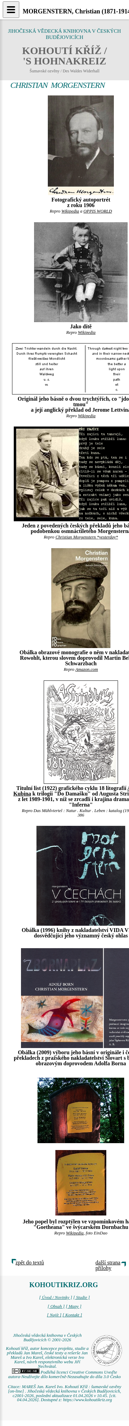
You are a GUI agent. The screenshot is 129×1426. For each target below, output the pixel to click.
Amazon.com (86, 669)
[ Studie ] (81, 1297)
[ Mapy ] (74, 1306)
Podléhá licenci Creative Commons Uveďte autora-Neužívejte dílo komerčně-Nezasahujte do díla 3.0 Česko (64, 1374)
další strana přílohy (108, 1265)
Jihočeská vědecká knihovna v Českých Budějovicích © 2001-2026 (47, 1337)
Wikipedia (70, 211)
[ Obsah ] (56, 1306)
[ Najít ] (54, 1315)
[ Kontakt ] (72, 1315)
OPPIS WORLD (98, 211)
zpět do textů (29, 1262)
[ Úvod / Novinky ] (55, 1297)
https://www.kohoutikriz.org (87, 1399)
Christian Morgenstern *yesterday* (86, 537)
